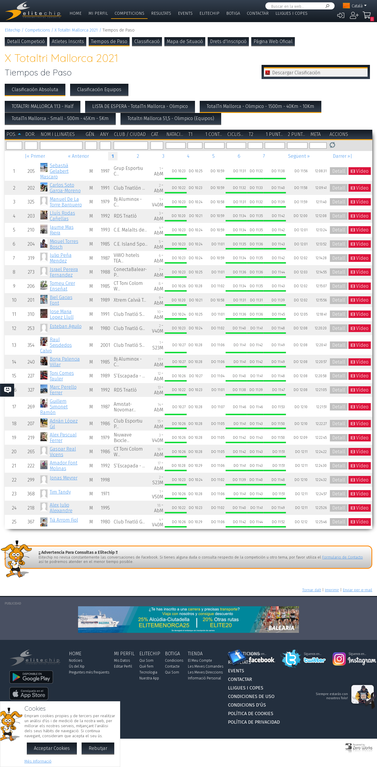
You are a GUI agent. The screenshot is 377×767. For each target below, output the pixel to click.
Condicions (174, 660)
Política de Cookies (250, 713)
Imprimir (332, 590)
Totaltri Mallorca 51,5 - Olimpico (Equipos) (171, 118)
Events (185, 13)
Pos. (11, 134)
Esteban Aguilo (66, 326)
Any (104, 134)
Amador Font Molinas (63, 465)
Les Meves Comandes (205, 666)
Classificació (147, 41)
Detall (338, 171)
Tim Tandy (60, 492)
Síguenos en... (257, 654)
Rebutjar (98, 748)
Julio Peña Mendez (61, 258)
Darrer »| (342, 156)
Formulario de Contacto (342, 557)
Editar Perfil (123, 666)
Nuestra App (149, 678)
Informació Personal (204, 678)
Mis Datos (122, 660)
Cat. (155, 134)
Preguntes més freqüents (89, 672)
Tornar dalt (311, 590)
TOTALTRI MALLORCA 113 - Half (42, 106)
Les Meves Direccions (205, 672)
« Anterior (78, 156)
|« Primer (35, 156)
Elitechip (209, 13)
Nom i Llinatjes (58, 134)
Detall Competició (26, 41)
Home (76, 13)
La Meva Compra (368, 17)
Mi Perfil (98, 13)
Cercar (326, 6)
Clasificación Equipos (99, 89)
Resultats (161, 13)
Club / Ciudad (130, 134)
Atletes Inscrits (68, 41)
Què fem (146, 666)
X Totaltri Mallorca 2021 (76, 30)
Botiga (233, 13)
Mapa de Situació (185, 41)
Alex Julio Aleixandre (61, 507)
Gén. (90, 134)
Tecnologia (148, 672)
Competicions (129, 13)
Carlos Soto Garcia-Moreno (65, 187)
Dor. (30, 134)
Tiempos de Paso (109, 41)
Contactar (258, 13)
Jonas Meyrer (63, 478)
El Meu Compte (200, 660)
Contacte (172, 666)
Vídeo (362, 171)
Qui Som (146, 660)
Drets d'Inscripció (228, 41)
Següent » (299, 156)
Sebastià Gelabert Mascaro (54, 171)
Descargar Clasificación (296, 72)
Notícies (75, 660)
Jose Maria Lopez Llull (62, 314)
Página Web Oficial (273, 41)
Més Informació (38, 761)
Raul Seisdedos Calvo (56, 345)
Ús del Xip (77, 666)
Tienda (195, 653)
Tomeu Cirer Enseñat (62, 286)
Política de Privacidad (254, 722)
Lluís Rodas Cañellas (62, 215)
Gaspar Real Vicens (63, 451)
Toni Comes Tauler (62, 376)
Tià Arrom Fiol (64, 520)
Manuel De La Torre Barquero (66, 202)
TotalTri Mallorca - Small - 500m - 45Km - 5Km (60, 118)
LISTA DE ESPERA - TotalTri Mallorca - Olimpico (140, 106)
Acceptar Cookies (52, 748)
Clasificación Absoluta (35, 89)
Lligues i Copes (291, 13)
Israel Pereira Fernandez (64, 272)
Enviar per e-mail (357, 590)
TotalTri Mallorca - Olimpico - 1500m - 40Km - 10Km (260, 106)
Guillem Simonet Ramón (53, 406)
